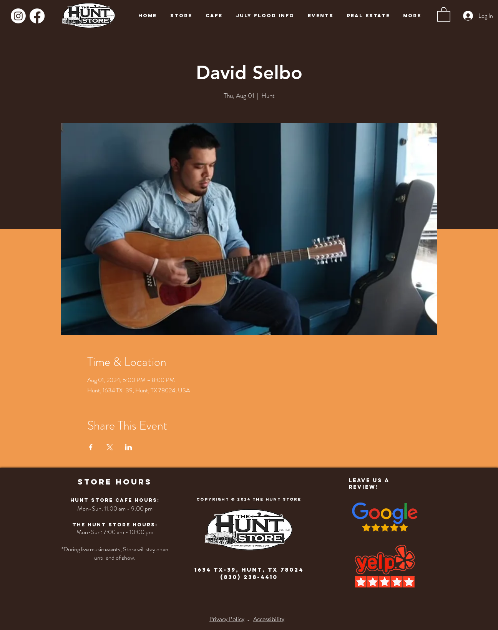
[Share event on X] (109, 447)
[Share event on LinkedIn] (128, 447)
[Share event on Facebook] (91, 447)
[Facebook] (37, 15)
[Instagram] (18, 15)
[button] (443, 13)
